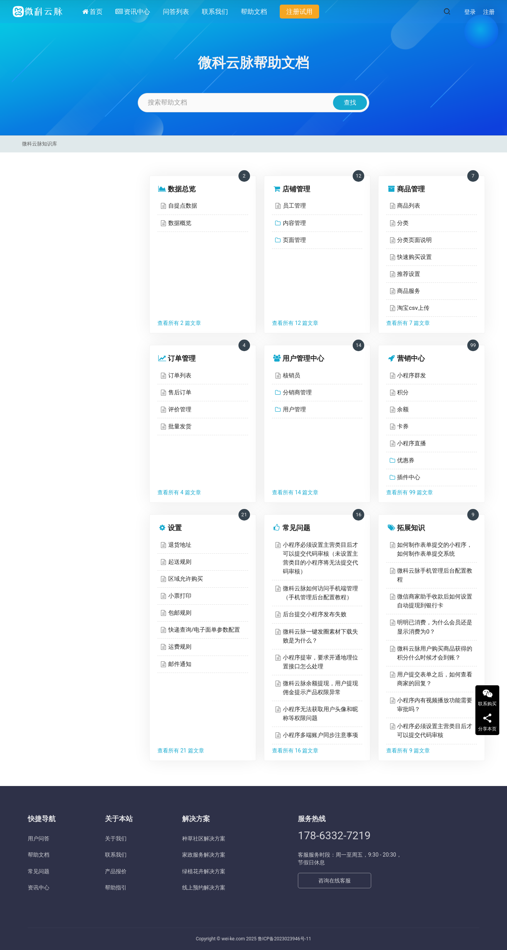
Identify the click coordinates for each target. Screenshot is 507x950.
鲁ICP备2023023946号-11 (284, 939)
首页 (92, 11)
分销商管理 (297, 392)
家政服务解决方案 (203, 855)
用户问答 (38, 838)
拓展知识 (411, 528)
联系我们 (215, 11)
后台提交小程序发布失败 (314, 614)
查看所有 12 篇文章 (295, 323)
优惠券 (405, 460)
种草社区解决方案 (203, 838)
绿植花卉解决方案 (203, 871)
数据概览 (179, 223)
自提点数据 (182, 205)
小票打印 (179, 595)
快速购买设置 (414, 257)
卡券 (403, 426)
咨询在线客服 (334, 880)
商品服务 (408, 290)
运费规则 (179, 646)
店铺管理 (296, 189)
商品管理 (411, 189)
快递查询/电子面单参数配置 (204, 629)
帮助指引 (116, 887)
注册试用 (299, 11)
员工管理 (294, 205)
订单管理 (182, 358)
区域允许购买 (185, 578)
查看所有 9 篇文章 (408, 750)
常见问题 (296, 528)
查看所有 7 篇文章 (408, 323)
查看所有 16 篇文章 (295, 750)
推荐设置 (408, 273)
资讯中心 (132, 11)
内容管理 (294, 223)
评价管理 (179, 409)
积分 (403, 392)
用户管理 (294, 409)
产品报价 (116, 871)
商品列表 (408, 205)
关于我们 (116, 838)
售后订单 (179, 392)
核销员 (291, 375)
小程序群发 (411, 375)
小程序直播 (411, 443)
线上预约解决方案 (203, 887)
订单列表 (179, 375)
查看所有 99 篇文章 (409, 492)
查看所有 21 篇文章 (180, 750)
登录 (470, 11)
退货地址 (179, 544)
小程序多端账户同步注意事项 (320, 735)
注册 (489, 11)
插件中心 (408, 477)
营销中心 (411, 358)
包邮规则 (179, 612)
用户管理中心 (303, 358)
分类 (403, 223)
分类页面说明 (414, 240)
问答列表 (176, 11)
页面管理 (294, 240)
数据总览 (182, 189)
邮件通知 (179, 664)
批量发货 (179, 426)
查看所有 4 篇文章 (179, 492)
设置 (175, 528)
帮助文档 (254, 11)
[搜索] (447, 11)
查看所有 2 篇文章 (179, 323)
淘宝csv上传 (413, 307)
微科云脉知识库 (39, 144)
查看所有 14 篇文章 (295, 492)
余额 (403, 409)
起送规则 (179, 561)
